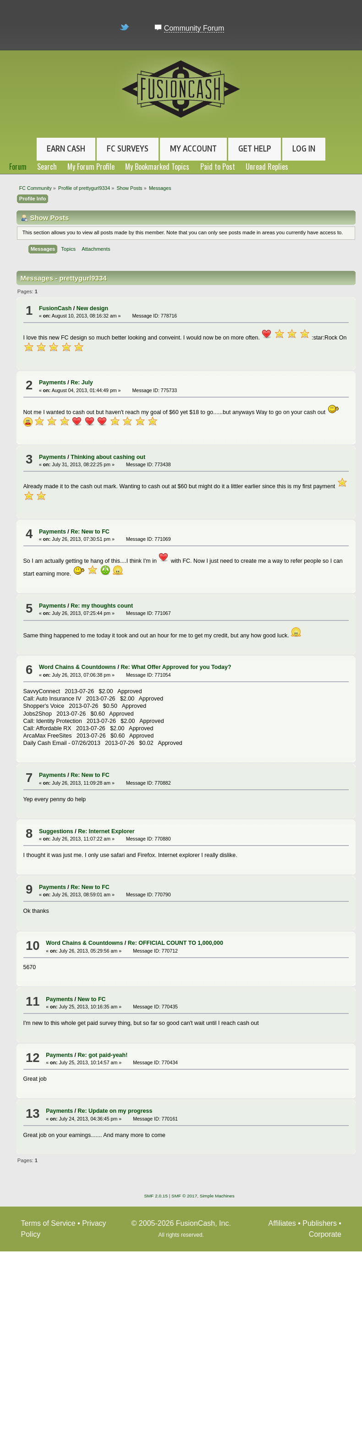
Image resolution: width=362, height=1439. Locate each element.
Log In (303, 149)
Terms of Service (48, 1223)
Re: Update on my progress (115, 1111)
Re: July (82, 382)
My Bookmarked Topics (157, 166)
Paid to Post (217, 166)
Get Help (254, 149)
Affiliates (282, 1223)
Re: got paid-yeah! (103, 1055)
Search (47, 166)
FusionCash (55, 308)
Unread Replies (267, 166)
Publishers (319, 1223)
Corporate (325, 1234)
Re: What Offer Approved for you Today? (176, 667)
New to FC (92, 999)
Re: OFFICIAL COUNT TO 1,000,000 (175, 943)
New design (92, 308)
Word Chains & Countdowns (77, 667)
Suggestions (56, 831)
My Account (193, 149)
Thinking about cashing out (108, 457)
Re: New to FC (90, 531)
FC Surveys (127, 149)
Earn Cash (66, 149)
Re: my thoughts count (102, 606)
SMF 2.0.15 (156, 1195)
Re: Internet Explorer (106, 831)
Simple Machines (217, 1195)
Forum (18, 166)
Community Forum (194, 28)
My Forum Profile (91, 166)
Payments (52, 382)
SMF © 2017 (184, 1195)
